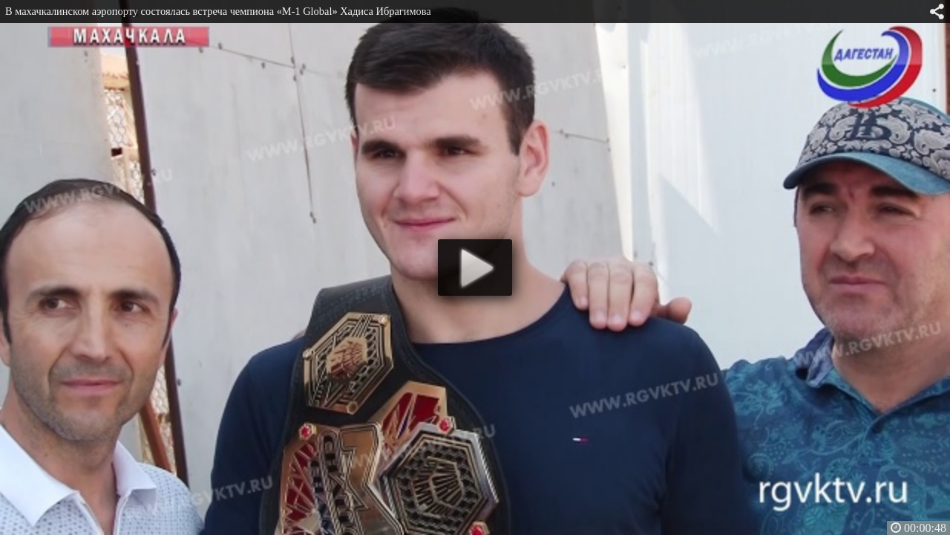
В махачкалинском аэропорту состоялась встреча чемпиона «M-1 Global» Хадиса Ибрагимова (218, 11)
